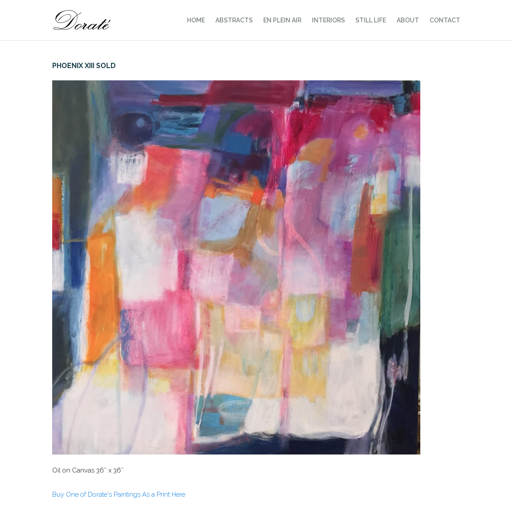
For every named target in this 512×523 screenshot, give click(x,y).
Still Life (370, 20)
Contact (445, 20)
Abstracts (234, 20)
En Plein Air (282, 20)
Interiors (328, 20)
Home (196, 20)
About (408, 20)
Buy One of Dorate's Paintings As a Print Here (118, 494)
